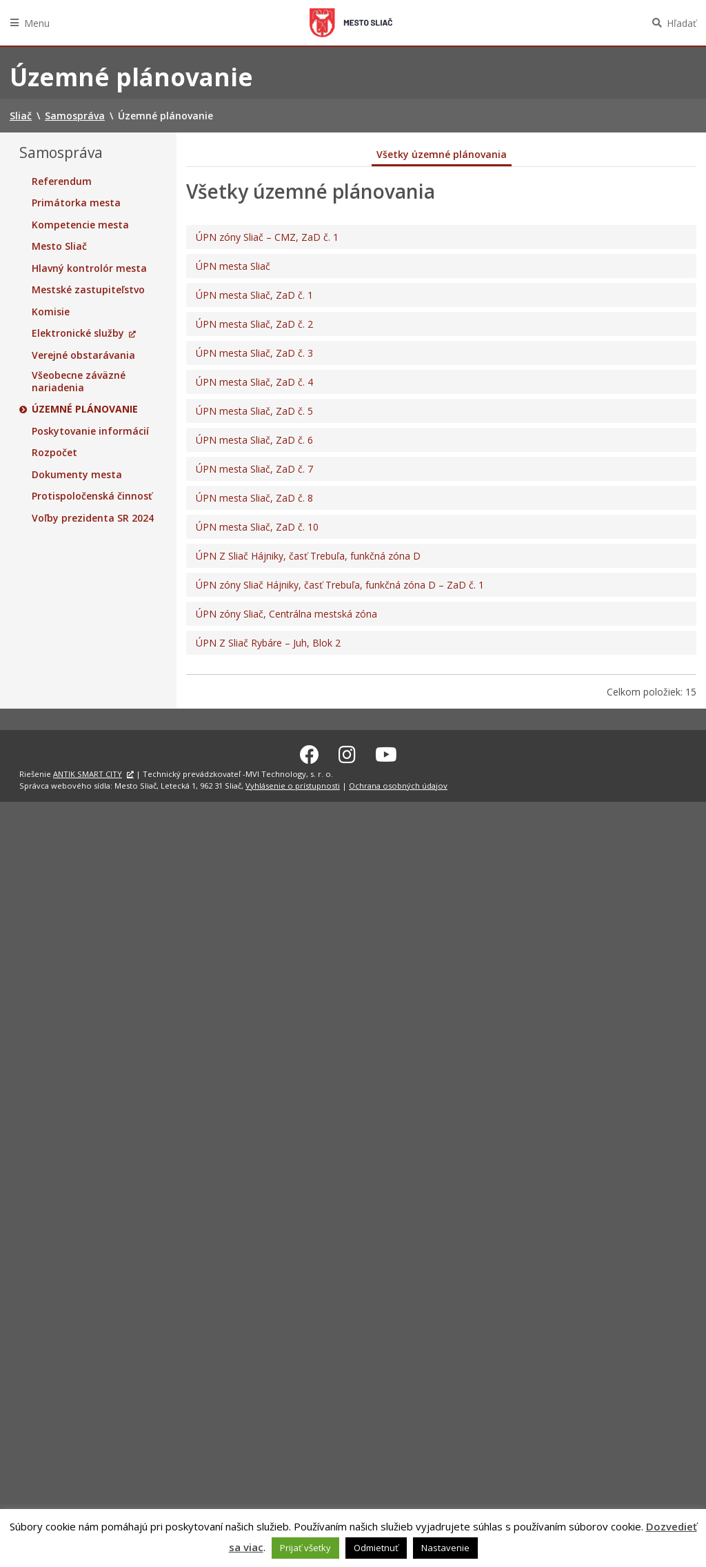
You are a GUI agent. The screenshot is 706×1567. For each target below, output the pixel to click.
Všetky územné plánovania (441, 154)
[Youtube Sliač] (386, 752)
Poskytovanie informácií (90, 431)
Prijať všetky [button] (305, 1547)
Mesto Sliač (59, 246)
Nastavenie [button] (445, 1547)
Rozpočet (54, 452)
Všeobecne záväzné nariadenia (78, 381)
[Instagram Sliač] (347, 752)
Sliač (351, 23)
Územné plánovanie (85, 409)
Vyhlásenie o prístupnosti (292, 783)
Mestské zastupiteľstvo (88, 290)
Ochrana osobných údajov (398, 783)
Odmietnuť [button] (376, 1547)
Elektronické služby (78, 333)
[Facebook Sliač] (309, 752)
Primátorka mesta (76, 203)
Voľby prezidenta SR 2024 (93, 518)
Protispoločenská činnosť (92, 496)
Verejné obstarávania (83, 355)
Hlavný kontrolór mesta (89, 268)
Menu (37, 23)
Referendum (62, 181)
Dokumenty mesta (77, 475)
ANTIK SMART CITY (87, 772)
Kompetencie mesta (80, 225)
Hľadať (681, 23)
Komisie (51, 312)
